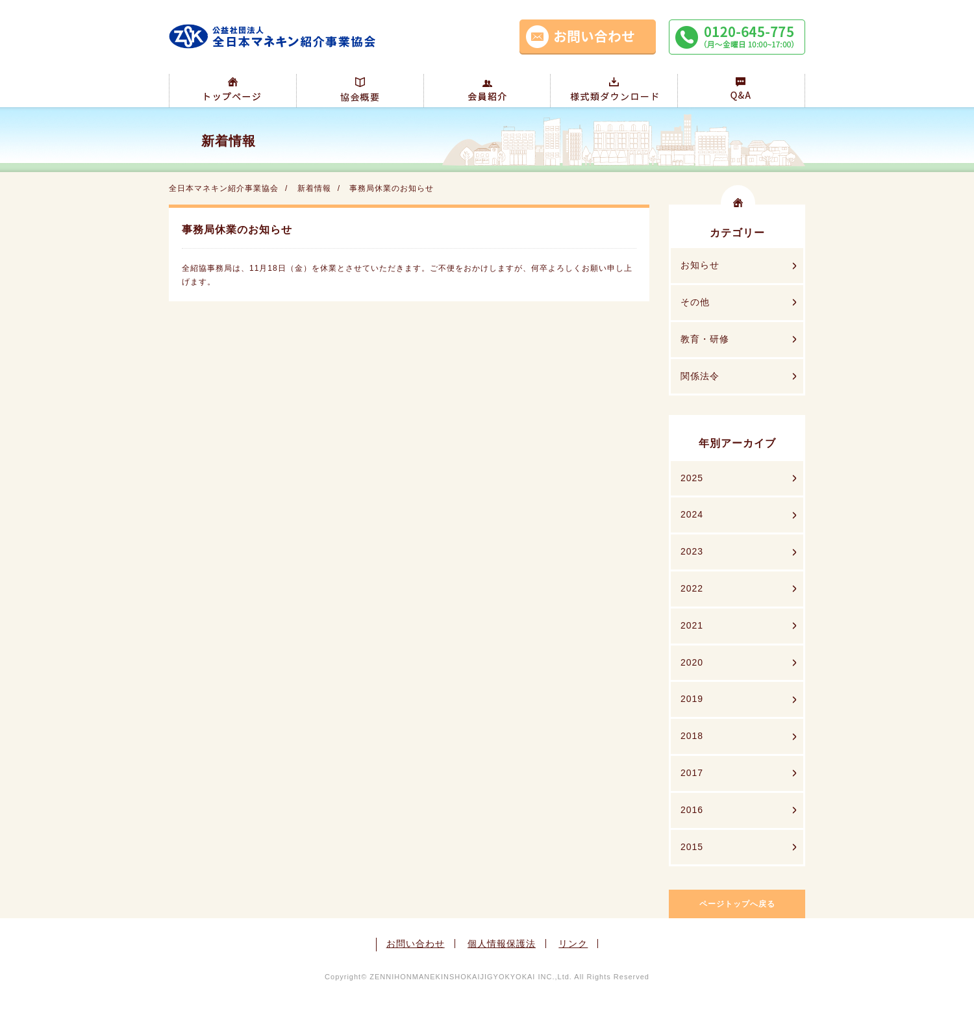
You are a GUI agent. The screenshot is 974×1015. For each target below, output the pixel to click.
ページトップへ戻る (737, 903)
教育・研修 (705, 339)
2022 (692, 588)
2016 (692, 810)
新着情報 (314, 188)
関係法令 (700, 376)
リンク (573, 943)
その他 (695, 302)
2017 (692, 773)
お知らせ (700, 265)
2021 (692, 625)
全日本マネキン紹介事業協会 (224, 188)
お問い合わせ (415, 943)
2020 (692, 662)
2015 (692, 847)
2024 (692, 514)
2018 (692, 736)
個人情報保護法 (502, 943)
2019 (692, 699)
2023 (692, 551)
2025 (692, 478)
